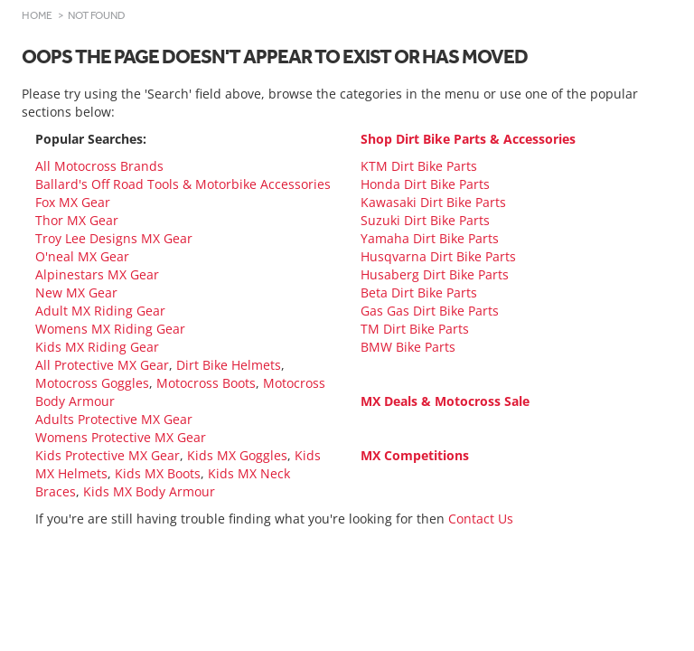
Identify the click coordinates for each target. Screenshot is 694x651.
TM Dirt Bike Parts (415, 328)
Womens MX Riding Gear (110, 328)
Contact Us (480, 518)
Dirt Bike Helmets (228, 364)
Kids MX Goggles (237, 455)
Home (37, 15)
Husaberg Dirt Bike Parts (435, 274)
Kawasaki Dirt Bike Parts (433, 202)
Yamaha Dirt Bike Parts (430, 238)
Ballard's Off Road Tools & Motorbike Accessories (183, 184)
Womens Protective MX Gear (120, 437)
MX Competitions (415, 455)
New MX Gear (76, 292)
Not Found (97, 15)
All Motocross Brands (99, 166)
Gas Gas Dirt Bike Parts (430, 310)
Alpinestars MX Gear (97, 274)
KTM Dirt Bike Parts (419, 166)
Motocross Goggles (92, 383)
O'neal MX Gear (82, 256)
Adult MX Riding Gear (100, 310)
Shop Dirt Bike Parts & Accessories (468, 138)
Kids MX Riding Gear (97, 346)
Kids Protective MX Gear (107, 455)
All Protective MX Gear (102, 364)
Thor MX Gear (76, 220)
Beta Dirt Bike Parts (419, 292)
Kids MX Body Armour (149, 491)
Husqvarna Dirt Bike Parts (438, 256)
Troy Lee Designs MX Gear (113, 238)
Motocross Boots (206, 383)
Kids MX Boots (158, 473)
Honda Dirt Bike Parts (425, 184)
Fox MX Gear (72, 202)
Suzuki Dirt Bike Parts (425, 220)
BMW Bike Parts (408, 346)
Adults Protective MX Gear (113, 419)
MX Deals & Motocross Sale (445, 401)
